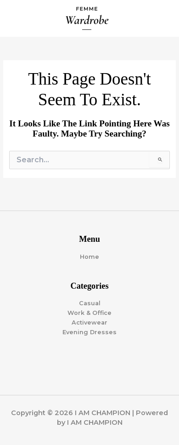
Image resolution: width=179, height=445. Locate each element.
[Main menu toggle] (161, 18)
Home (89, 256)
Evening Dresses (89, 332)
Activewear (89, 322)
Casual (90, 303)
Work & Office (89, 312)
